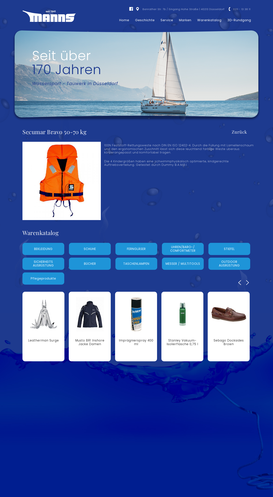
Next (247, 283)
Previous (240, 283)
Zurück (239, 132)
